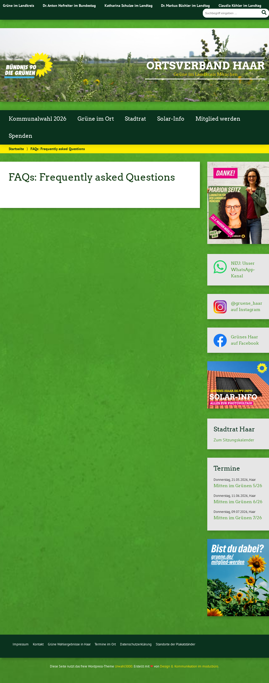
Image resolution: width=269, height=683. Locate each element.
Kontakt (38, 644)
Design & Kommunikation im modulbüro (189, 666)
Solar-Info (170, 118)
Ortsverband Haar (205, 65)
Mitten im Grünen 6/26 (238, 501)
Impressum (21, 644)
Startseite (16, 148)
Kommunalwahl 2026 (37, 118)
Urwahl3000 (123, 666)
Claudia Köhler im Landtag (240, 5)
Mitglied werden (217, 118)
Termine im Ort (105, 644)
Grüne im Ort (95, 118)
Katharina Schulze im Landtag (129, 5)
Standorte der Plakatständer (175, 644)
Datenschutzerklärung (136, 644)
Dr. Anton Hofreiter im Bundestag (69, 5)
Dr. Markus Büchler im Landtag (185, 5)
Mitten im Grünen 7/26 (238, 517)
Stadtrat (135, 118)
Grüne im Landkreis (18, 5)
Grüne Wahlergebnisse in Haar (69, 644)
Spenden (20, 135)
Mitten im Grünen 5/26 (238, 485)
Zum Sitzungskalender (234, 439)
